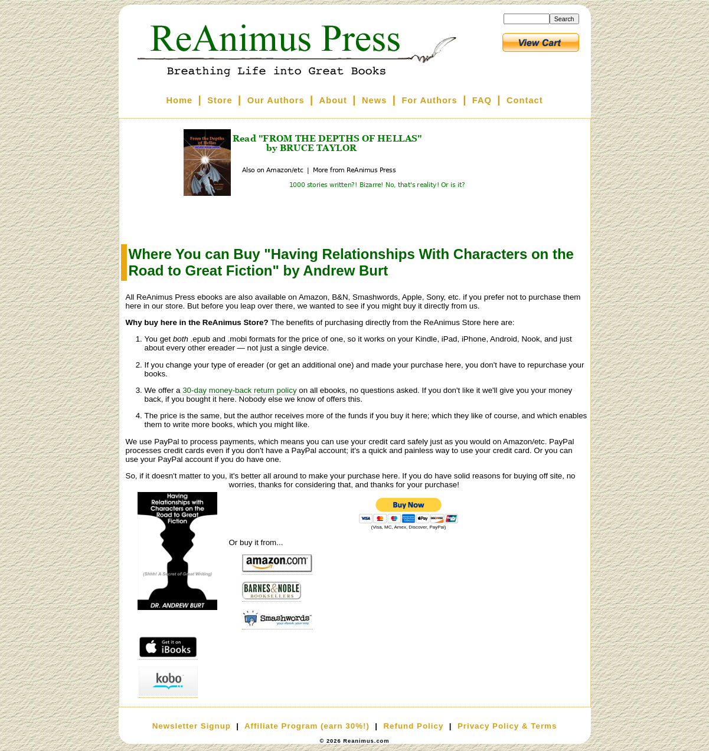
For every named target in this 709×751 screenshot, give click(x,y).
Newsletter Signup (191, 726)
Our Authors (276, 100)
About (333, 100)
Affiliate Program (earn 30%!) (307, 726)
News (374, 100)
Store (219, 100)
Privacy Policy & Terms (507, 726)
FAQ (482, 100)
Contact (525, 100)
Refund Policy (413, 726)
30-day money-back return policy (239, 390)
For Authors (429, 100)
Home (179, 100)
